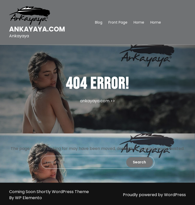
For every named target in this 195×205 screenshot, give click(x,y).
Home (139, 22)
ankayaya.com (37, 29)
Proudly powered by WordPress (154, 195)
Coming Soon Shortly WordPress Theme (49, 192)
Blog (98, 22)
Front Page (117, 22)
